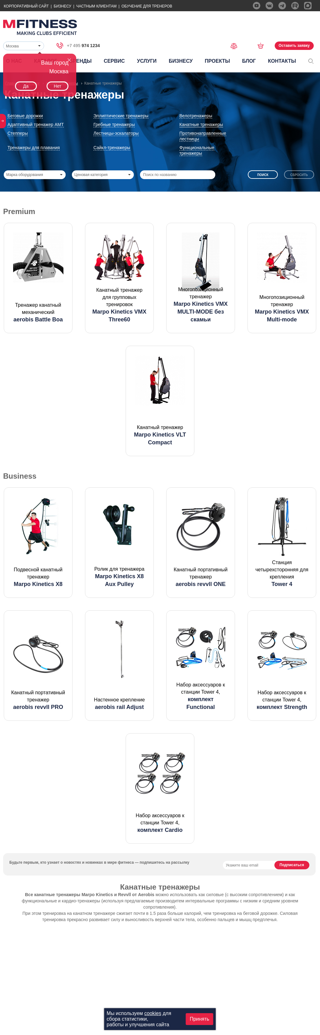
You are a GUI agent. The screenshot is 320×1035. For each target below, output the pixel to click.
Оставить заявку (294, 45)
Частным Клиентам (96, 6)
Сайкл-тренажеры (111, 147)
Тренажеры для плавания (34, 147)
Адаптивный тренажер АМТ (36, 124)
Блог (249, 61)
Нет (57, 86)
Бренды (80, 61)
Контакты (282, 61)
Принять (199, 1019)
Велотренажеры (195, 115)
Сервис (114, 61)
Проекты (217, 61)
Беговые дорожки (25, 115)
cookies (152, 1013)
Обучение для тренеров (147, 6)
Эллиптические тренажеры (120, 115)
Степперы (18, 133)
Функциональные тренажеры (196, 150)
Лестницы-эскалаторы (116, 133)
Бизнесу (62, 6)
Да (25, 86)
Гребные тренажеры (114, 124)
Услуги (147, 61)
